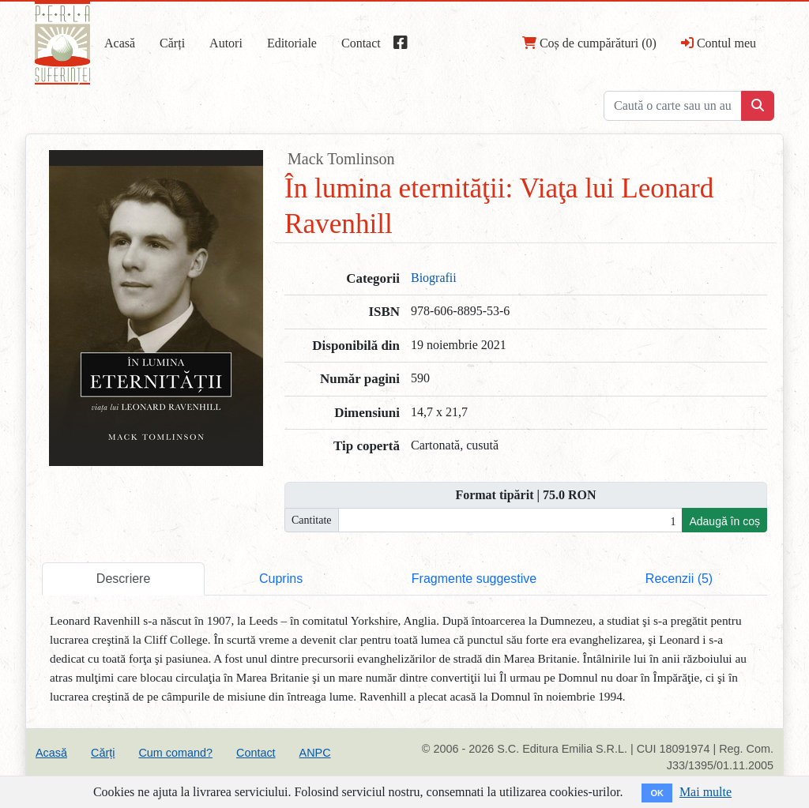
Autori (226, 43)
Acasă (119, 43)
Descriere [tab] (123, 578)
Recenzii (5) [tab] (679, 578)
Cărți (172, 43)
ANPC (315, 752)
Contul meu (718, 42)
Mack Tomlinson (341, 158)
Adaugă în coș (724, 521)
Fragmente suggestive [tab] (474, 578)
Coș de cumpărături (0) (589, 42)
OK (657, 793)
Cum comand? (175, 752)
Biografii (434, 277)
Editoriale (292, 43)
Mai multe (705, 792)
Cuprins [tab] (281, 578)
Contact (361, 43)
